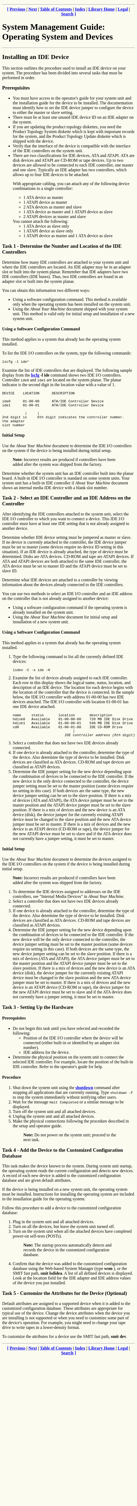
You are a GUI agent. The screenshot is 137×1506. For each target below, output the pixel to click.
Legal (123, 9)
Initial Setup (13, 443)
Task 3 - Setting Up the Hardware (37, 1020)
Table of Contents (56, 9)
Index (80, 9)
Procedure (11, 1091)
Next (32, 9)
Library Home (101, 9)
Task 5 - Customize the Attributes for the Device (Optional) (64, 1306)
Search (67, 14)
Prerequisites (16, 88)
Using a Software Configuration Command (41, 329)
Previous (17, 9)
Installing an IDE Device (35, 56)
